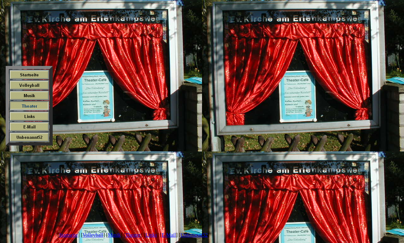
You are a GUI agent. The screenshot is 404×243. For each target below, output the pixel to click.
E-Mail (169, 235)
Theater (133, 235)
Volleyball (93, 235)
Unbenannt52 (194, 235)
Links (151, 235)
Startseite (68, 235)
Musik (114, 235)
